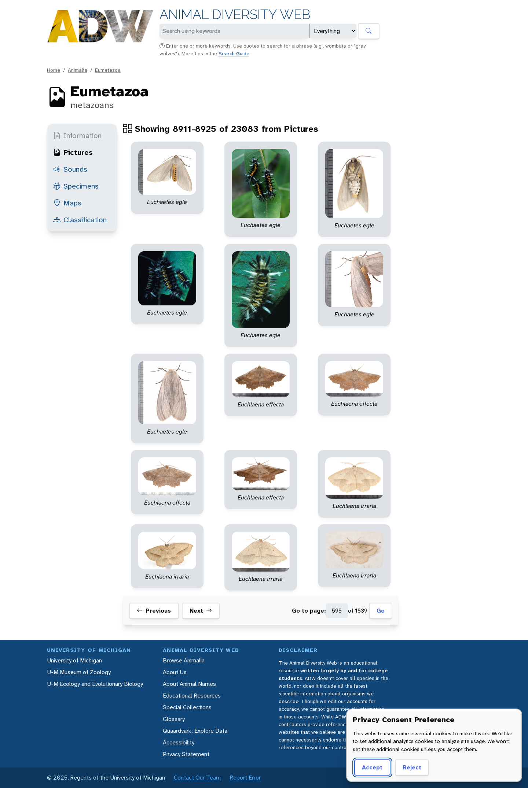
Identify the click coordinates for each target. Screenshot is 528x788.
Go (381, 610)
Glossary (174, 719)
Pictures (73, 152)
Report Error (245, 777)
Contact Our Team (197, 777)
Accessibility (178, 742)
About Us (175, 672)
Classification (80, 219)
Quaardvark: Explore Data (195, 731)
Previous (154, 610)
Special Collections (187, 707)
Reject (412, 767)
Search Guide (234, 53)
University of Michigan (74, 660)
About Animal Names (189, 684)
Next (201, 610)
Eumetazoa (108, 70)
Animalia (77, 70)
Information (77, 135)
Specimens (76, 186)
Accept (372, 767)
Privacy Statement (186, 754)
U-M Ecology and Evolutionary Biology (95, 684)
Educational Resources (192, 695)
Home (53, 70)
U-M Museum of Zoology (79, 672)
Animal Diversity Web (235, 14)
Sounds (70, 169)
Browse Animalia (184, 660)
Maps (67, 202)
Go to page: (309, 610)
